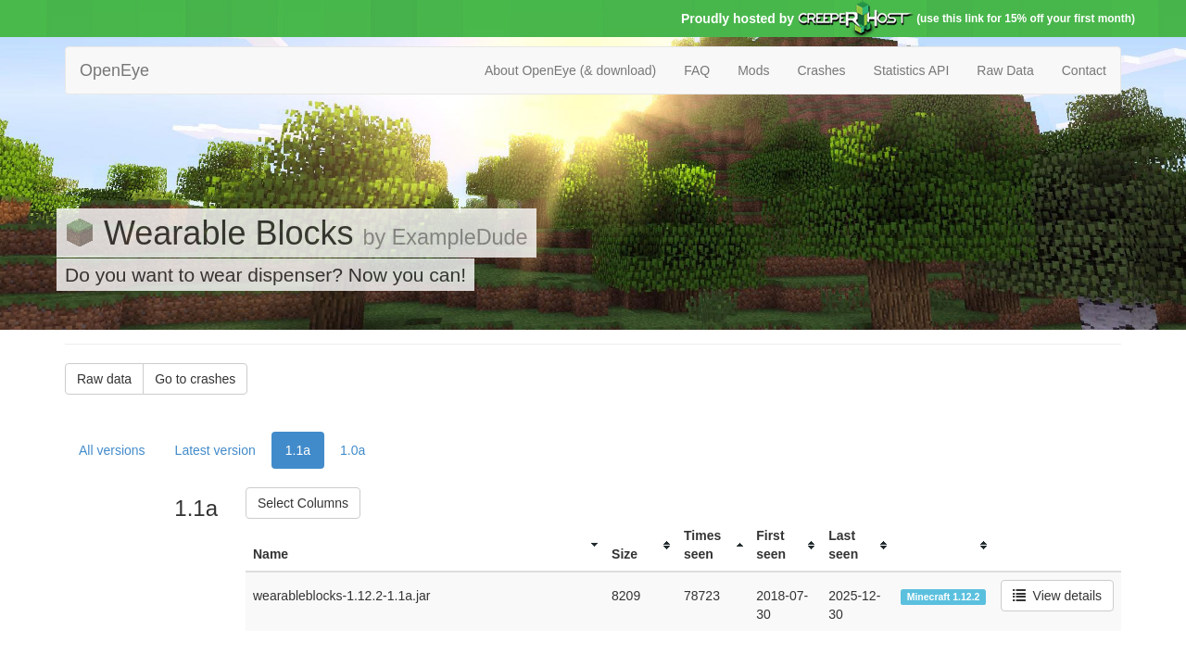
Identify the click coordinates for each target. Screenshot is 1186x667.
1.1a (297, 450)
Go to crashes (195, 378)
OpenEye (114, 70)
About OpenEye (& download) (570, 70)
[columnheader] (425, 545)
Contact (1084, 70)
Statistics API (912, 70)
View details (1057, 595)
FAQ (697, 70)
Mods (753, 70)
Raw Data (1005, 70)
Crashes (821, 70)
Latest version (215, 450)
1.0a (352, 450)
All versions (112, 450)
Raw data (104, 378)
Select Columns (303, 503)
